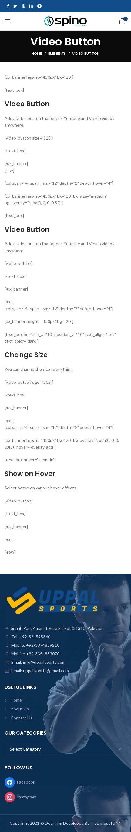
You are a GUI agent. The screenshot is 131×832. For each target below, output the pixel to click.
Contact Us (21, 717)
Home (37, 53)
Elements (57, 53)
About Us (20, 708)
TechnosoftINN (107, 823)
